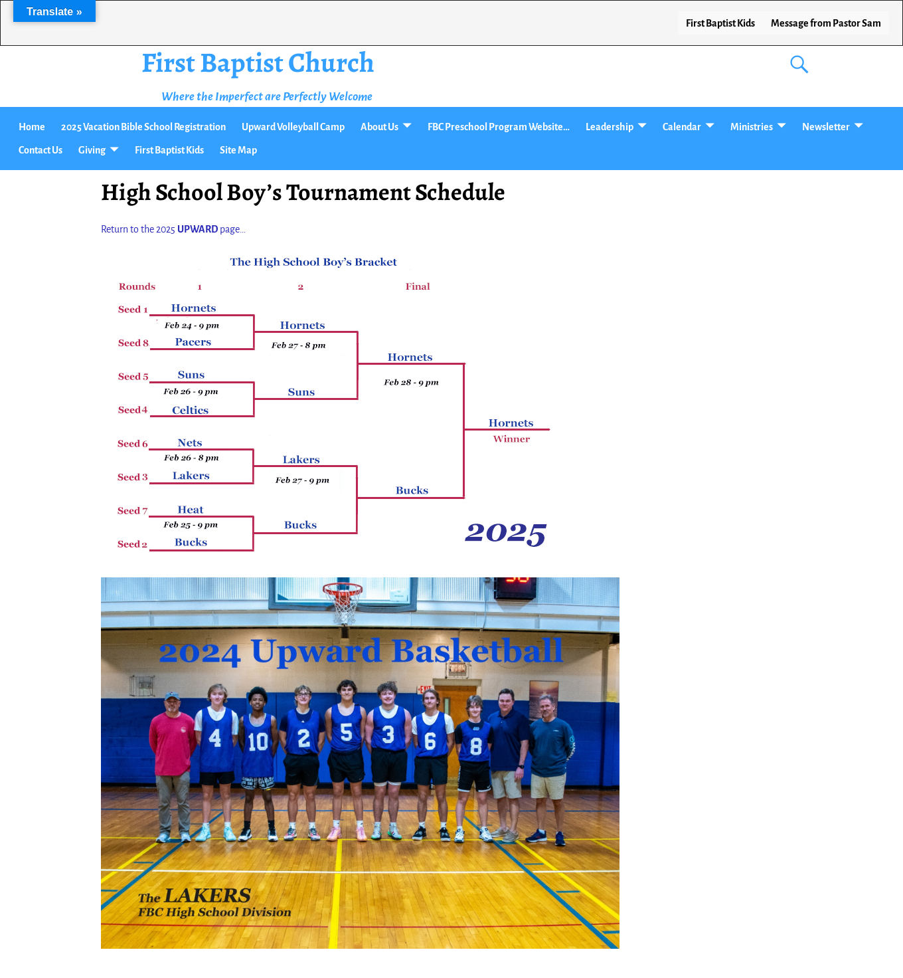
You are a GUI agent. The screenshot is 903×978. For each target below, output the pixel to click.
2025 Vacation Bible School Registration (143, 127)
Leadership (609, 127)
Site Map (238, 150)
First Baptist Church (257, 62)
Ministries (751, 127)
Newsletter (826, 127)
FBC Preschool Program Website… (499, 127)
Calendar (682, 127)
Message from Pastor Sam (826, 23)
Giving (92, 150)
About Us (379, 127)
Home (32, 127)
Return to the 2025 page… (173, 229)
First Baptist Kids (720, 23)
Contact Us (40, 150)
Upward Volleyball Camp (293, 127)
